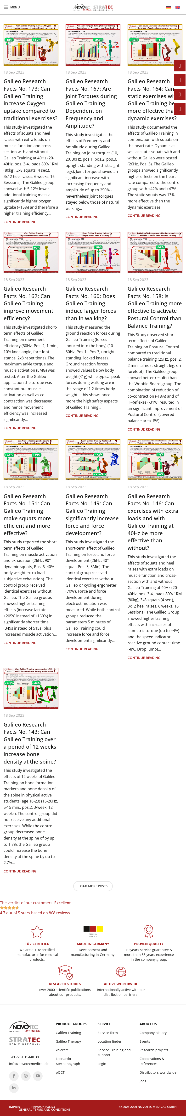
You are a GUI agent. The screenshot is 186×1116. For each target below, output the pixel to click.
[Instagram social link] (26, 1076)
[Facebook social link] (14, 1076)
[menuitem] (168, 7)
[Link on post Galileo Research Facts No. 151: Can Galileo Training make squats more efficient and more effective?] (31, 460)
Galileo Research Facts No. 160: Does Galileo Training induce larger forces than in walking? (91, 303)
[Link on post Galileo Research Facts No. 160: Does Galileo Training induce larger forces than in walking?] (93, 252)
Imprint (15, 1106)
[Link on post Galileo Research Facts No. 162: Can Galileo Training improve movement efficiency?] (31, 252)
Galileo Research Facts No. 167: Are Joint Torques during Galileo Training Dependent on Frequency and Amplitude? (91, 103)
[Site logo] (93, 6)
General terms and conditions (44, 1109)
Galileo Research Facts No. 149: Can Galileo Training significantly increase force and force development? (92, 514)
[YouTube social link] (38, 1076)
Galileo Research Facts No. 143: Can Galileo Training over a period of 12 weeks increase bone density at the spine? (30, 743)
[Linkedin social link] (14, 1088)
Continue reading (20, 221)
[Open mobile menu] (11, 7)
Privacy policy (43, 1106)
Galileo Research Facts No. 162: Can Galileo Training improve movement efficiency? (28, 303)
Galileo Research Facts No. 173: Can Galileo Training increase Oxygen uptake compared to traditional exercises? (30, 99)
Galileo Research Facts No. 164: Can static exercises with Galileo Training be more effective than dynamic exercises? (153, 99)
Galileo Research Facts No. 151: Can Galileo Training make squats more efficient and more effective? (27, 514)
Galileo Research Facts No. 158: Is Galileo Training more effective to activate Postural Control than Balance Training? (155, 307)
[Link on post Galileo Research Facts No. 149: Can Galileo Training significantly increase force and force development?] (93, 460)
